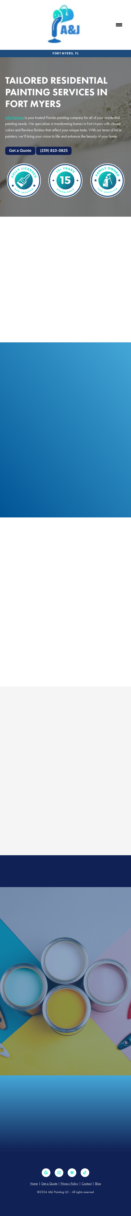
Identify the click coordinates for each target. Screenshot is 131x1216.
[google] (46, 1172)
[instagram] (59, 1172)
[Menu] (119, 24)
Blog (98, 1183)
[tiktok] (85, 1172)
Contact (87, 1183)
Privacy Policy (69, 1183)
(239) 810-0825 (54, 150)
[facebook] (72, 1172)
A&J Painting (14, 117)
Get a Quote (20, 150)
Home (34, 1183)
